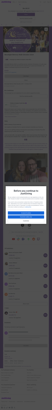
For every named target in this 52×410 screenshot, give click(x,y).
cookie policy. (28, 207)
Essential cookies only (26, 217)
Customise (26, 221)
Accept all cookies (26, 213)
